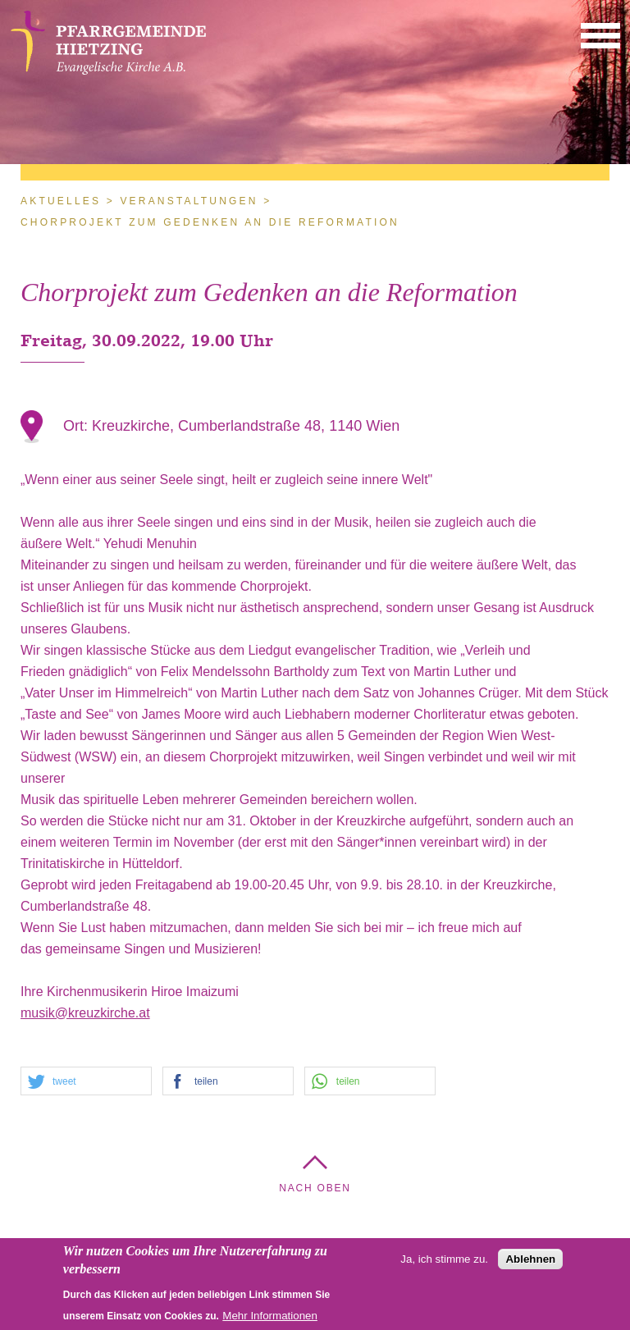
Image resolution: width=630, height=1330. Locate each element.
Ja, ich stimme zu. (444, 1263)
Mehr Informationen (269, 1320)
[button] (600, 35)
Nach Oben (315, 1188)
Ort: (77, 426)
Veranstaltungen (189, 201)
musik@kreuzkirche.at (85, 1013)
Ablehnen (530, 1263)
